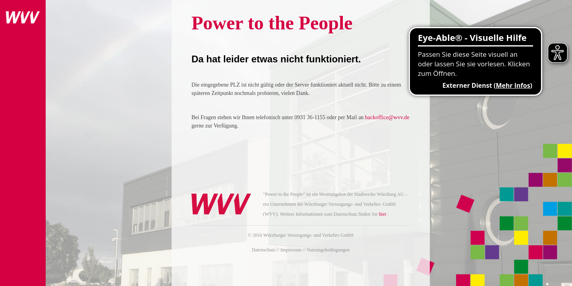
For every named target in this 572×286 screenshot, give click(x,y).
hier (382, 214)
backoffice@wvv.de (387, 117)
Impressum (290, 250)
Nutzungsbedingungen (328, 250)
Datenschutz (263, 250)
